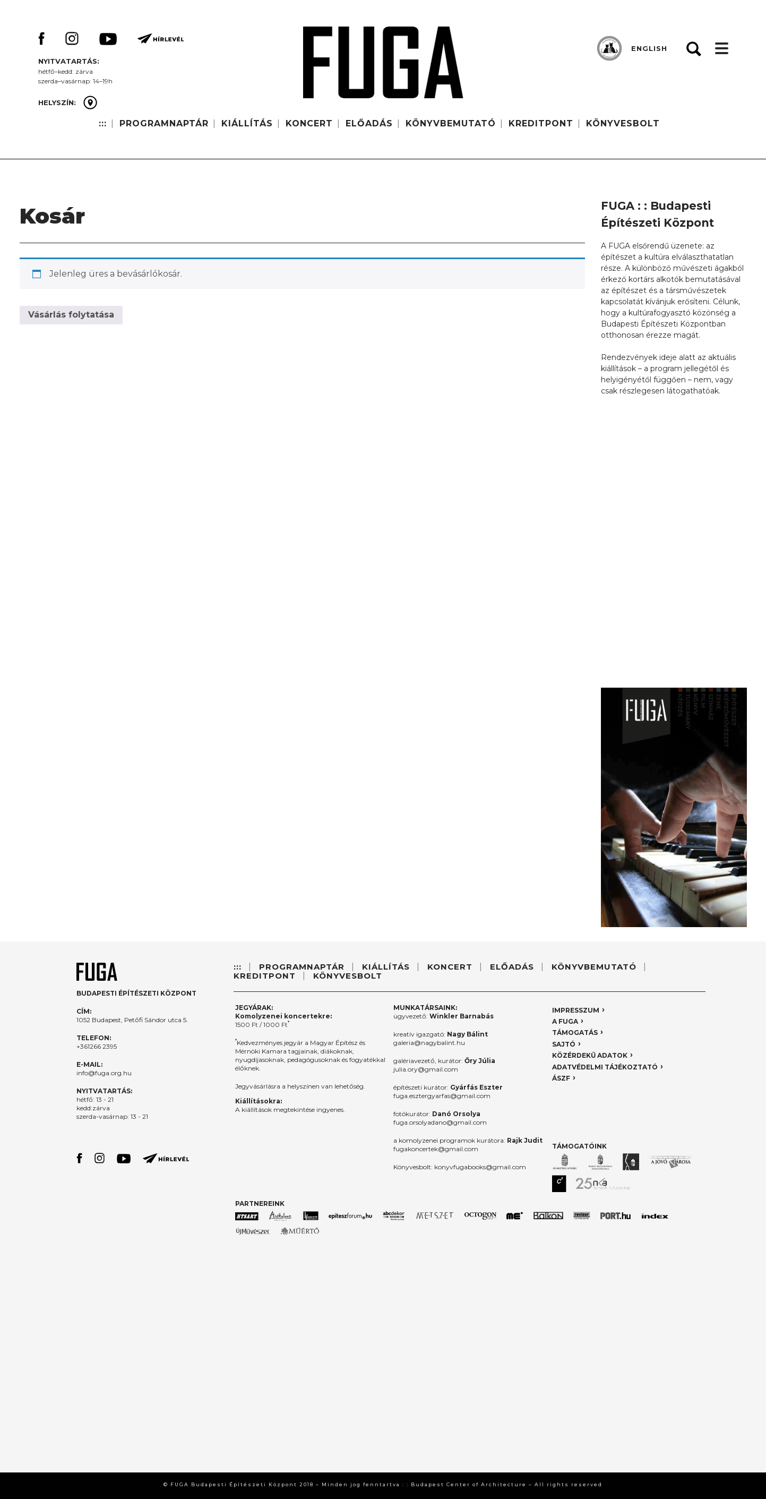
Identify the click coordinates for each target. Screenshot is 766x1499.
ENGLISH (649, 48)
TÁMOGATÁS (575, 1033)
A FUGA (565, 1021)
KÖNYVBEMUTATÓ (451, 123)
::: (103, 123)
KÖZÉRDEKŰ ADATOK (589, 1055)
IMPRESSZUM (575, 1010)
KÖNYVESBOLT (623, 123)
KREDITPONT (541, 123)
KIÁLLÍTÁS (247, 123)
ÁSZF (561, 1078)
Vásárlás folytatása (71, 315)
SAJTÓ (563, 1044)
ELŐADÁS (369, 123)
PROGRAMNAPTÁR (164, 123)
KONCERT (309, 123)
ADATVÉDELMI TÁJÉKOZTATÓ (605, 1067)
